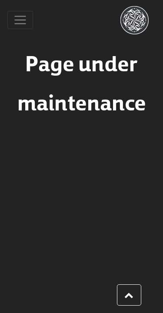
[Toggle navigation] (20, 20)
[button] (129, 295)
